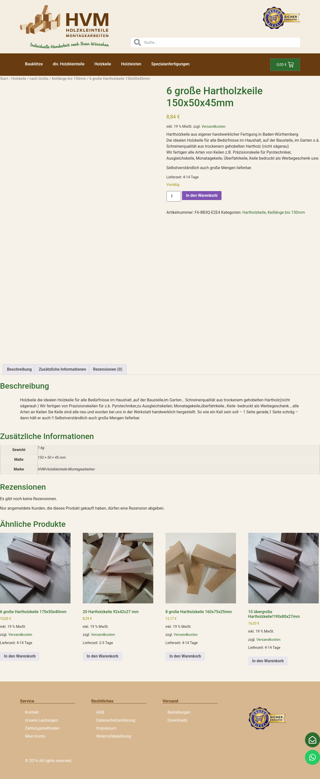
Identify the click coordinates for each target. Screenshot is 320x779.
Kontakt (32, 712)
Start (4, 78)
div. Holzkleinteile (68, 64)
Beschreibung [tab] (19, 369)
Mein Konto (35, 736)
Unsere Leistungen (41, 720)
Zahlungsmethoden (42, 728)
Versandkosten (214, 126)
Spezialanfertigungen (170, 64)
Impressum (106, 728)
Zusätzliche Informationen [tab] (62, 369)
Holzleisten (131, 64)
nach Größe (39, 78)
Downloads (177, 720)
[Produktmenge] (173, 196)
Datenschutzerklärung (115, 720)
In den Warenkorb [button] (20, 656)
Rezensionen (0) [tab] (107, 369)
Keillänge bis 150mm (69, 78)
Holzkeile (102, 64)
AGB (100, 712)
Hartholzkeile (254, 212)
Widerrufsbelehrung (113, 736)
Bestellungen (179, 712)
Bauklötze (34, 64)
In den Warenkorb (202, 195)
